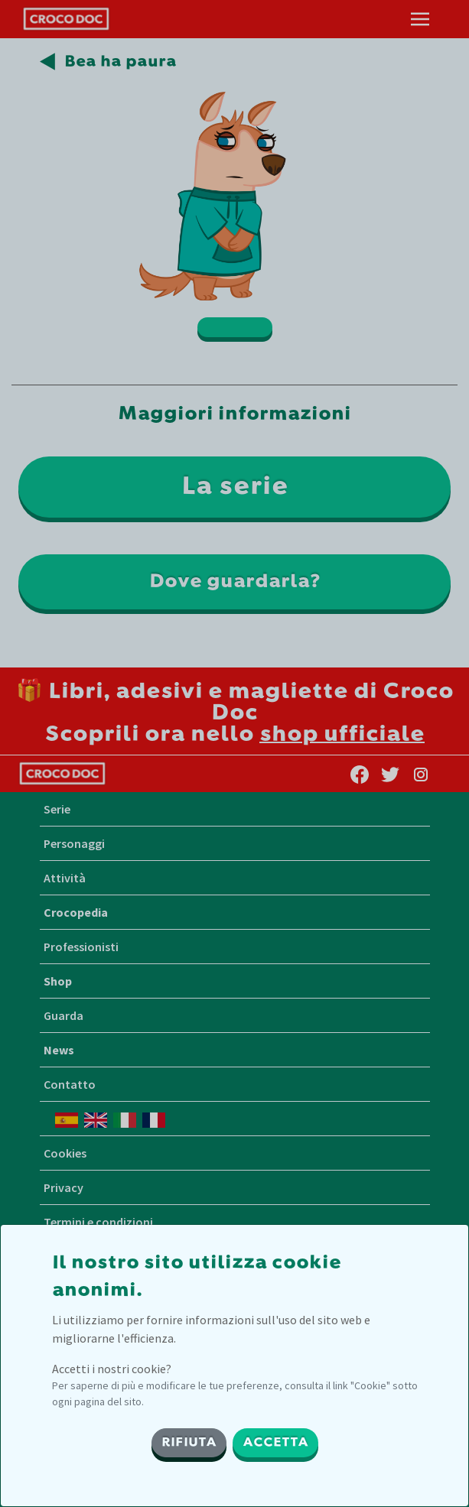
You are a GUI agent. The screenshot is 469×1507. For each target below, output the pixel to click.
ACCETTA (275, 1443)
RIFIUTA (189, 1443)
